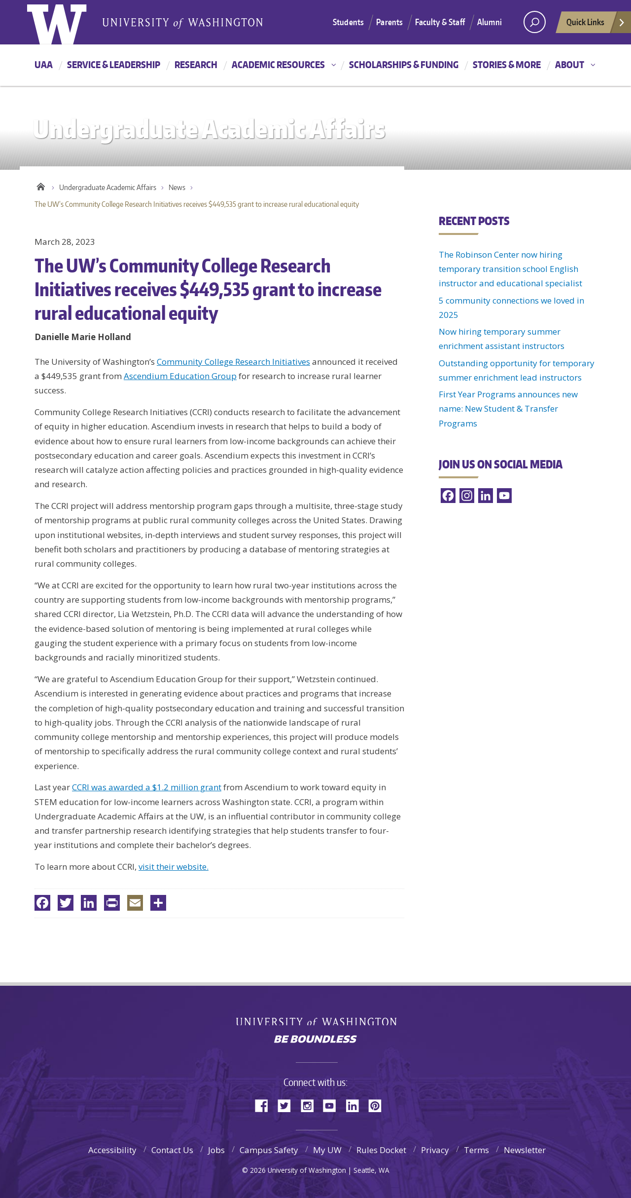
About (569, 64)
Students (348, 21)
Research (196, 64)
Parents (389, 21)
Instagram (310, 1105)
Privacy (435, 1150)
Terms (476, 1150)
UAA (44, 64)
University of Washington (315, 1017)
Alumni (489, 21)
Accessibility (112, 1150)
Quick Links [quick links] (596, 24)
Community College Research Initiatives (233, 361)
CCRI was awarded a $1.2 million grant (146, 787)
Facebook (265, 1105)
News (177, 187)
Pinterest (378, 1105)
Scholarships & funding (403, 64)
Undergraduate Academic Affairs (107, 187)
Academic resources (278, 64)
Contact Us (172, 1150)
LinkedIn (356, 1105)
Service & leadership (113, 64)
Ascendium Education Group (180, 376)
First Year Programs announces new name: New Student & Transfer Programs (508, 408)
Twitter (288, 1105)
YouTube (333, 1105)
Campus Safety (269, 1150)
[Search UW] (535, 22)
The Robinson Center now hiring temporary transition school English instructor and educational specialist (510, 269)
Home (41, 185)
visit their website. (174, 866)
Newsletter (525, 1150)
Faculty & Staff (440, 21)
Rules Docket (381, 1150)
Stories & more (507, 64)
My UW (327, 1150)
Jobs (216, 1150)
